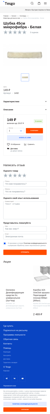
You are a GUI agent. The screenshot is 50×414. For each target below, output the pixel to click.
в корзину (34, 130)
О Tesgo (7, 367)
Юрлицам (6, 352)
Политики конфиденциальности (35, 243)
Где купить (8, 326)
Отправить (25, 252)
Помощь (7, 348)
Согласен (25, 409)
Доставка (6, 359)
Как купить (7, 355)
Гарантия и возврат (10, 362)
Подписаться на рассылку (15, 330)
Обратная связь (10, 339)
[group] (16, 292)
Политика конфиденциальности (25, 404)
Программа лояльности (14, 335)
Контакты (7, 344)
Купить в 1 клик (25, 137)
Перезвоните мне (9, 386)
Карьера (6, 371)
